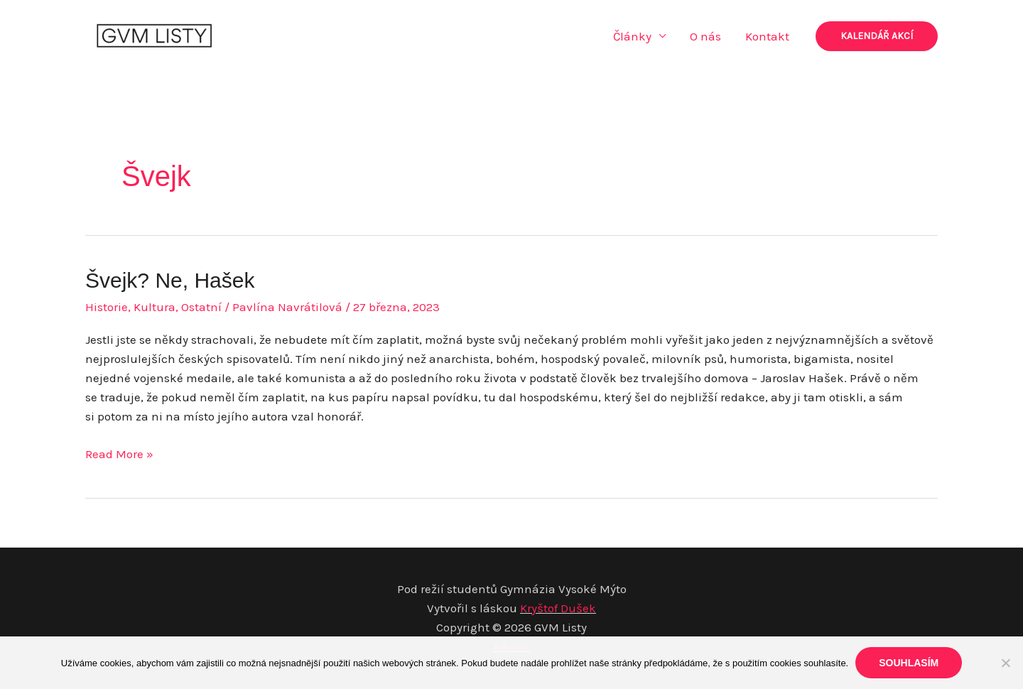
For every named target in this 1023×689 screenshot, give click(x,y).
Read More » (119, 454)
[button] (877, 36)
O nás (705, 36)
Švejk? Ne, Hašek (169, 280)
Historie (106, 307)
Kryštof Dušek (558, 608)
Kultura (154, 307)
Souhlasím (908, 662)
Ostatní (201, 307)
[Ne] (1005, 663)
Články (632, 36)
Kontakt (767, 36)
